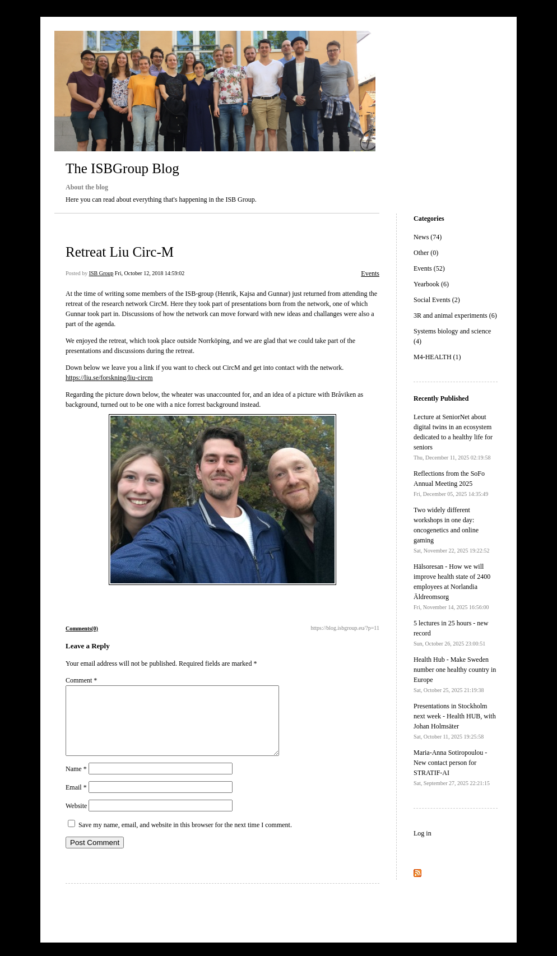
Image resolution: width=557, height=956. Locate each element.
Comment (81, 680)
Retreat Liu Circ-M (120, 251)
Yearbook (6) (431, 284)
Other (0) (426, 253)
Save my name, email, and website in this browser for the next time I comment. (185, 838)
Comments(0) (82, 628)
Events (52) (429, 268)
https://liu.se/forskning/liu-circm (109, 378)
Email (76, 801)
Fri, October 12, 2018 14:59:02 (149, 273)
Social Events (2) (437, 300)
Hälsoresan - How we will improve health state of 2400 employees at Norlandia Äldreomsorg (452, 586)
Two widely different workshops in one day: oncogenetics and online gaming (452, 530)
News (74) (428, 237)
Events (370, 273)
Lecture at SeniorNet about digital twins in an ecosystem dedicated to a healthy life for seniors (453, 437)
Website (76, 819)
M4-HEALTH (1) (437, 357)
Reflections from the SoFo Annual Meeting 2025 (451, 483)
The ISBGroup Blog (122, 168)
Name (76, 782)
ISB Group (101, 273)
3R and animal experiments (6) (455, 315)
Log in (422, 833)
